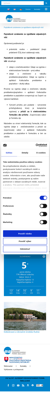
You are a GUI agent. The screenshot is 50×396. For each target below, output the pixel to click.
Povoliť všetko (25, 233)
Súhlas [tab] (9, 152)
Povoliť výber (25, 241)
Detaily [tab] (25, 152)
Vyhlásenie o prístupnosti (13, 369)
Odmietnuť (25, 249)
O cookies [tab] (41, 152)
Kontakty (23, 366)
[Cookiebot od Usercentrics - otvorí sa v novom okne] (36, 145)
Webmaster (8, 366)
